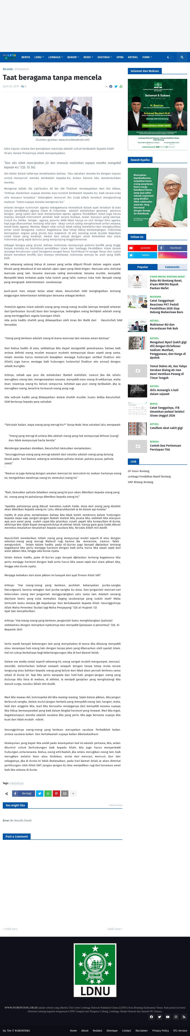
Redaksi (97, 1030)
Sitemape (112, 1030)
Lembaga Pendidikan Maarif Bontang (149, 476)
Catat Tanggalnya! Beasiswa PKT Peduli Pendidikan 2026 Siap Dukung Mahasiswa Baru (166, 306)
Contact (126, 1030)
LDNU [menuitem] (38, 57)
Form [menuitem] (146, 57)
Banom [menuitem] (72, 57)
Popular (142, 267)
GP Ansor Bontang (138, 471)
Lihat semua (115, 805)
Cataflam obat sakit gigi (166, 428)
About (84, 1030)
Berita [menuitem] (26, 57)
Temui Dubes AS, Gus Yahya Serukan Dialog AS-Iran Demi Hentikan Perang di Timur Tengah (168, 371)
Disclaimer (141, 1030)
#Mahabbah (22, 69)
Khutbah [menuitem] (104, 57)
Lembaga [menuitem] (54, 57)
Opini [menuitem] (120, 57)
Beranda (8, 69)
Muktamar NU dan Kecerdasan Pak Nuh (164, 326)
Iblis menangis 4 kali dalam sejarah (164, 392)
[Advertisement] (95, 26)
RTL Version (180, 1030)
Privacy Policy (160, 1030)
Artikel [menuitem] (133, 57)
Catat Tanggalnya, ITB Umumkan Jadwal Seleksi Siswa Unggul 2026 (167, 411)
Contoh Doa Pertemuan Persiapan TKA (165, 447)
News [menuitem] (87, 57)
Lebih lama (113, 929)
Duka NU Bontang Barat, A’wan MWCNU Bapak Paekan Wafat (166, 284)
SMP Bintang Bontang (140, 482)
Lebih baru (11, 929)
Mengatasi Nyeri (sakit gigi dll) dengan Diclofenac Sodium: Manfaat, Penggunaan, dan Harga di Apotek (168, 349)
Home (73, 1030)
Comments (172, 267)
